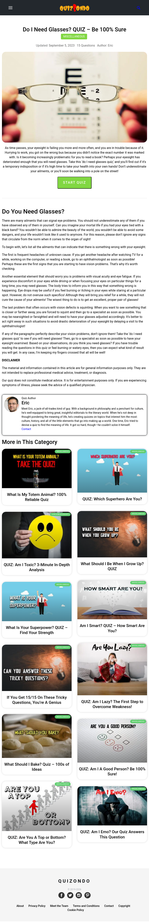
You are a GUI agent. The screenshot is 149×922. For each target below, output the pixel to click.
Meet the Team (59, 906)
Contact (26, 429)
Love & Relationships (60, 514)
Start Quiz (74, 182)
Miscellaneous (74, 36)
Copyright (124, 906)
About (20, 906)
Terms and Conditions (86, 906)
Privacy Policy (37, 906)
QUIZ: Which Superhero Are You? (112, 499)
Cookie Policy (76, 910)
